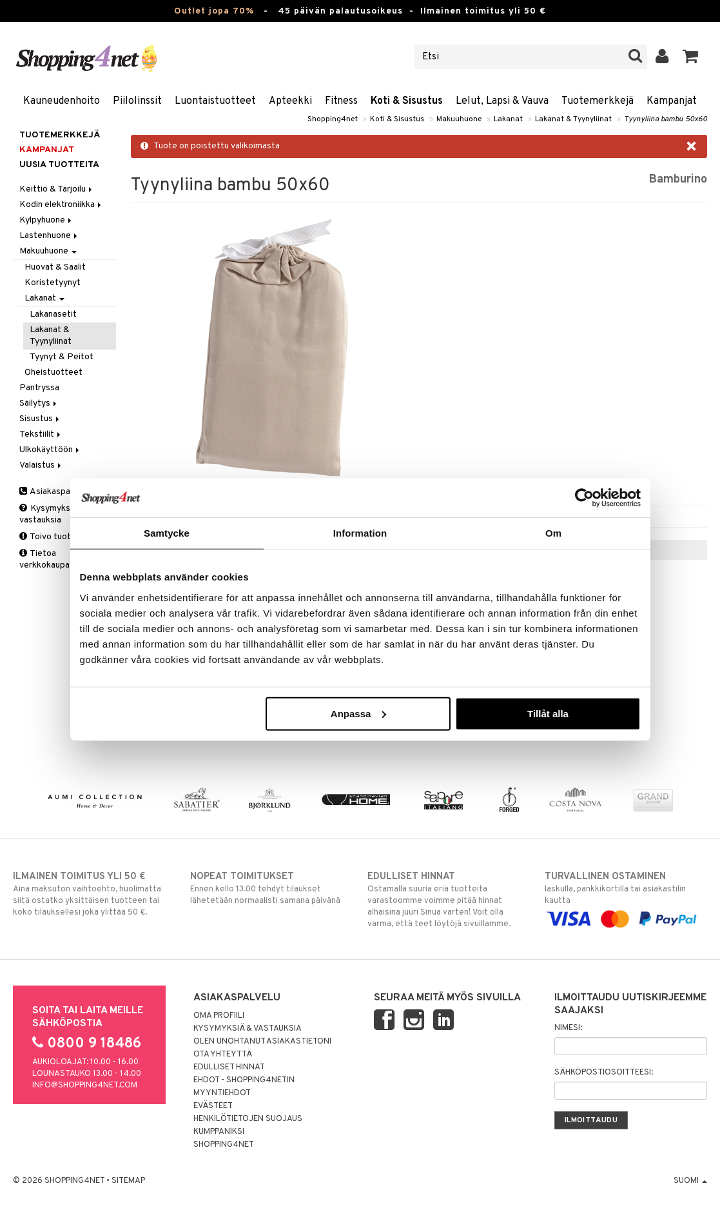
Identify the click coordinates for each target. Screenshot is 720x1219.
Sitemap (128, 1181)
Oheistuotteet (53, 372)
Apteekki (290, 101)
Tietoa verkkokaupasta (51, 559)
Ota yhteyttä (222, 1054)
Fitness (341, 101)
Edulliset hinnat (229, 1067)
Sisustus (40, 418)
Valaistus (41, 465)
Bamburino (677, 179)
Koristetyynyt (52, 282)
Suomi (690, 1181)
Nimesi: (568, 1028)
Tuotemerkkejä (597, 101)
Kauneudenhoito (61, 101)
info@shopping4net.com (84, 1085)
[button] (690, 57)
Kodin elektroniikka (61, 204)
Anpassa (359, 713)
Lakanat (508, 119)
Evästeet (213, 1106)
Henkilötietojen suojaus (247, 1119)
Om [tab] (553, 533)
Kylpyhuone (46, 220)
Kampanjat (672, 101)
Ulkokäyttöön (50, 449)
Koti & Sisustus (407, 101)
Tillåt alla (548, 713)
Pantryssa (39, 387)
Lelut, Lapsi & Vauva (502, 101)
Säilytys (39, 403)
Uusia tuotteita (59, 164)
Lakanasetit (53, 314)
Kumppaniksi (218, 1132)
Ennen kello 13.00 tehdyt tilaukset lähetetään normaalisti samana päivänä (271, 888)
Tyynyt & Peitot (61, 357)
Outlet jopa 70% (214, 11)
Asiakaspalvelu (53, 491)
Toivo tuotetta (53, 536)
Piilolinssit (137, 101)
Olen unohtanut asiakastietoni (262, 1041)
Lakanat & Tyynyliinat (573, 119)
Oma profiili (218, 1016)
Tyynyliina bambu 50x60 (665, 119)
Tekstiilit (41, 434)
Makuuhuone (459, 119)
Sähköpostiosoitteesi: (603, 1072)
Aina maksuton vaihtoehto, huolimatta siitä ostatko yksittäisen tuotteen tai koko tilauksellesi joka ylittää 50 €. (94, 894)
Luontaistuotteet (215, 101)
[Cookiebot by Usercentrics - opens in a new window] (584, 498)
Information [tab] (360, 533)
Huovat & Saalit (55, 267)
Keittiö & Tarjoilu (56, 189)
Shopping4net (332, 119)
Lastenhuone (49, 235)
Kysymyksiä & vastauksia (52, 514)
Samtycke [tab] (167, 533)
